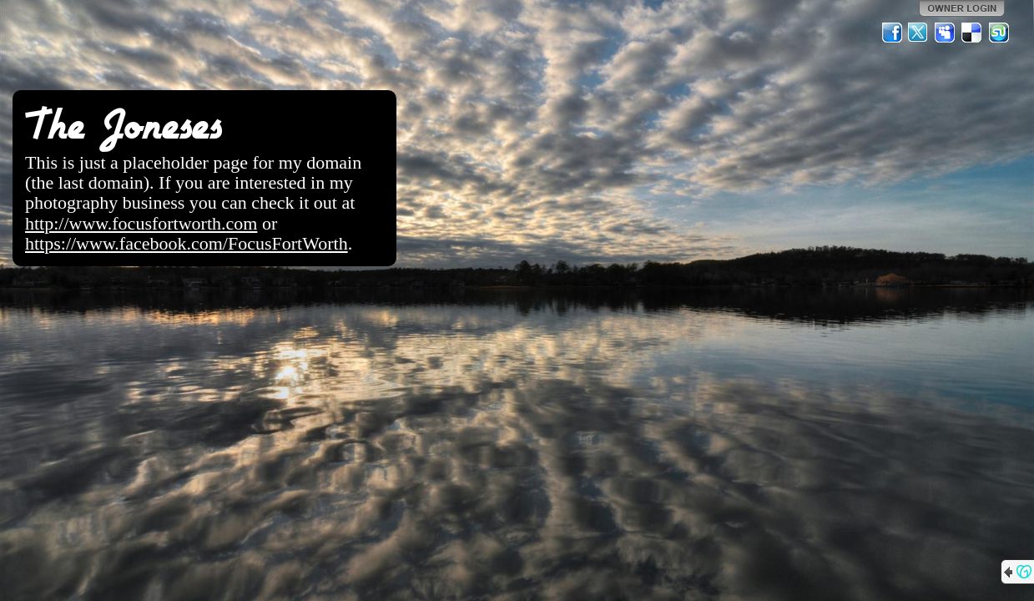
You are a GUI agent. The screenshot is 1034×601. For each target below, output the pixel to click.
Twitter (919, 32)
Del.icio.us (972, 32)
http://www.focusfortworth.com (141, 223)
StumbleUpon (999, 32)
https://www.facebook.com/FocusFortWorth (186, 243)
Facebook (892, 32)
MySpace (945, 32)
